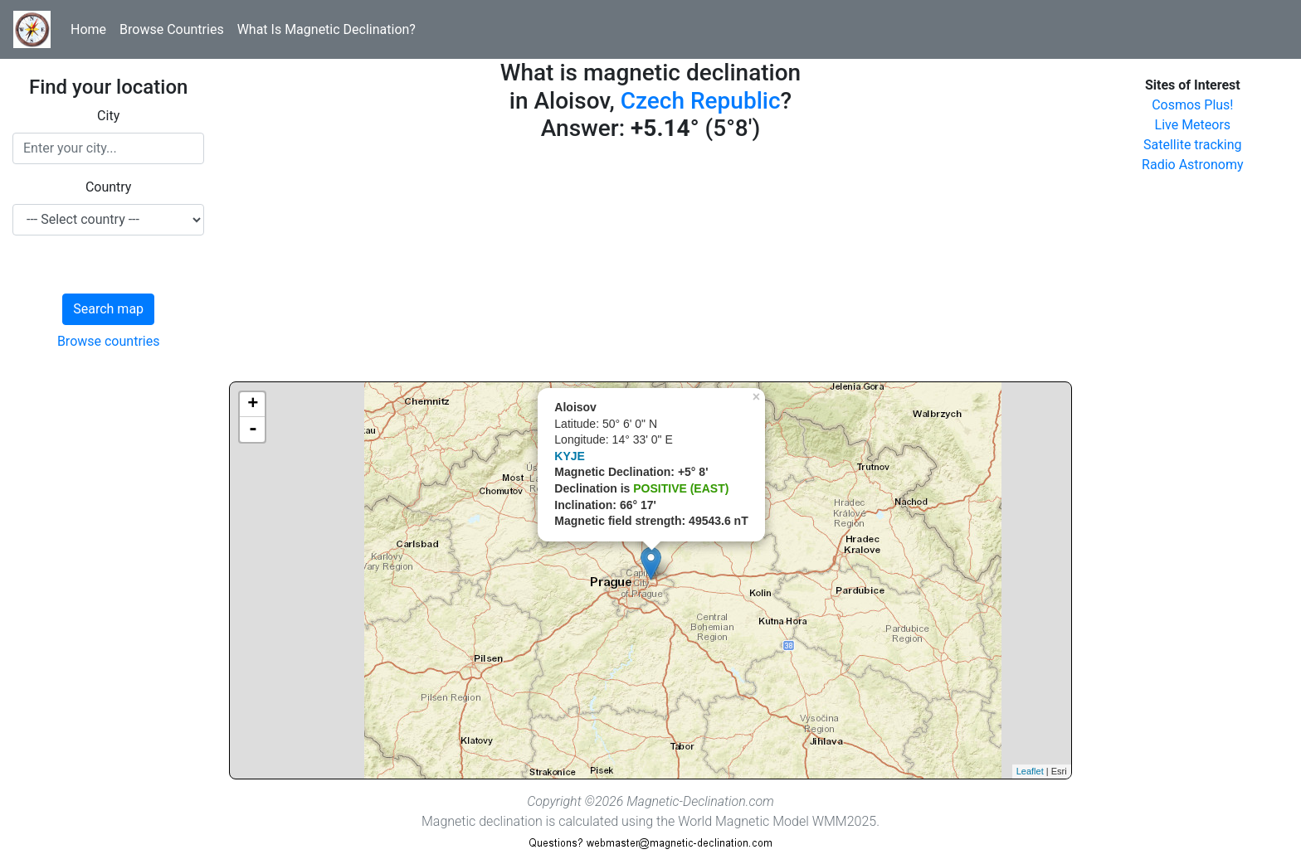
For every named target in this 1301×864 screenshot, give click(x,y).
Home (88, 29)
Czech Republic (701, 100)
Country (108, 187)
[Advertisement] (650, 265)
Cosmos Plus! (1192, 105)
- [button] (253, 429)
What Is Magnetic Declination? (326, 29)
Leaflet (1030, 771)
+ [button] (252, 404)
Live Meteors (1193, 125)
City (108, 116)
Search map (108, 309)
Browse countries (108, 341)
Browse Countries (171, 29)
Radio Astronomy (1192, 164)
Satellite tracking (1192, 145)
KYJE (569, 456)
